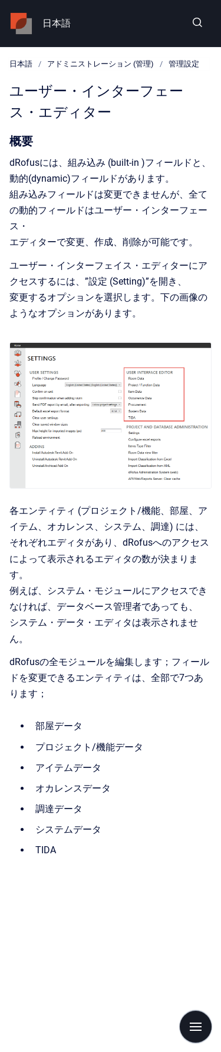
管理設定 (184, 63)
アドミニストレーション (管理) (100, 63)
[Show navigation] (196, 1027)
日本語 (56, 23)
